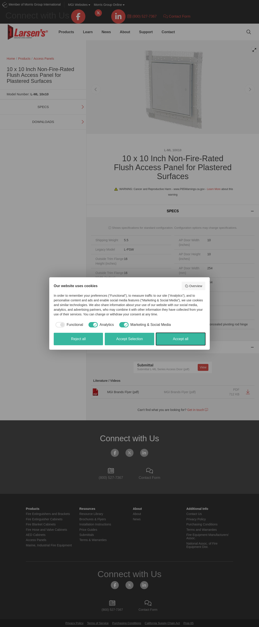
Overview (193, 286)
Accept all (180, 339)
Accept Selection (129, 339)
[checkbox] (68, 324)
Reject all (78, 339)
